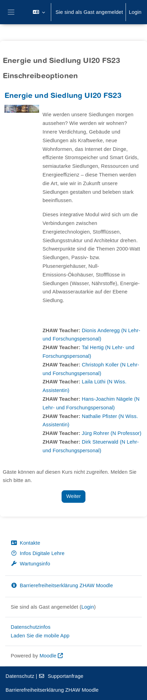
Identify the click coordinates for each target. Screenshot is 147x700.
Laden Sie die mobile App (40, 635)
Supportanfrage (61, 676)
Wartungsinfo (30, 563)
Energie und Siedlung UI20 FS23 (62, 96)
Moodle (47, 655)
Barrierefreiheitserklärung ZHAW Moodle (62, 585)
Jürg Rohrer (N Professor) (111, 433)
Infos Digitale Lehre (38, 553)
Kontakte (25, 543)
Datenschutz (20, 676)
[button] (38, 12)
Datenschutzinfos (30, 627)
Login (135, 12)
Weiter (73, 496)
